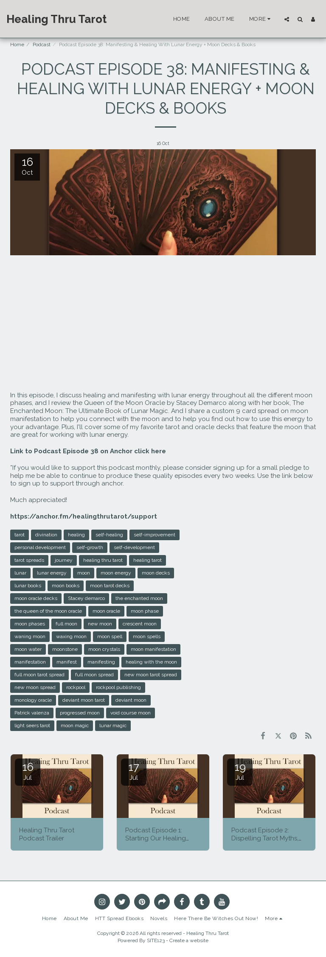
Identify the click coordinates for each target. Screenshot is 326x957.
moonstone (65, 649)
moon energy (116, 573)
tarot (19, 535)
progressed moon (80, 713)
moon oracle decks (35, 598)
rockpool (75, 687)
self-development (134, 547)
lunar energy (52, 573)
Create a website (188, 940)
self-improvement (154, 535)
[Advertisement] (163, 323)
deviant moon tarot (83, 700)
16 (27, 771)
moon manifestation (153, 649)
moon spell (109, 636)
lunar (20, 573)
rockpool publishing (118, 687)
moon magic (75, 725)
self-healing (109, 535)
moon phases (29, 624)
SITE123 (156, 940)
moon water (28, 649)
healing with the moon (151, 662)
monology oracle (33, 700)
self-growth (89, 547)
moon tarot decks (109, 586)
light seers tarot (32, 725)
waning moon (29, 636)
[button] (287, 19)
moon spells (146, 636)
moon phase (145, 611)
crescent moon (140, 624)
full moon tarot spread (39, 675)
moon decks (156, 573)
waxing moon (71, 636)
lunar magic (112, 725)
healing (76, 535)
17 (133, 771)
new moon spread (35, 687)
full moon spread (94, 675)
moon (83, 573)
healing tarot (147, 560)
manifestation (30, 662)
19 (240, 771)
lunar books (27, 586)
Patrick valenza (31, 713)
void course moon (130, 713)
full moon (66, 624)
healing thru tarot (103, 560)
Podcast (42, 44)
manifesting (101, 662)
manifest (66, 662)
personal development (40, 547)
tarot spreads (29, 560)
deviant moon (130, 700)
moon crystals (104, 649)
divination (46, 535)
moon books (65, 586)
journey (64, 560)
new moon (100, 624)
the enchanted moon (139, 598)
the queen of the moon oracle (48, 611)
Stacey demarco (86, 598)
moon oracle (106, 611)
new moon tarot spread (150, 675)
